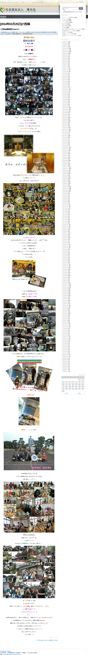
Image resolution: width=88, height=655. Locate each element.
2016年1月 (65, 242)
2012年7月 (65, 312)
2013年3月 (65, 298)
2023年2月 (65, 104)
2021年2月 (65, 144)
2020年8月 (65, 153)
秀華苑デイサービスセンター (70, 35)
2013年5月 (65, 295)
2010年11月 (65, 338)
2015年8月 (65, 251)
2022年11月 (65, 109)
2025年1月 (65, 66)
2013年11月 (65, 285)
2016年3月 (65, 239)
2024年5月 (65, 79)
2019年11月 (65, 168)
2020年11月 (65, 149)
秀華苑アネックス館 (67, 34)
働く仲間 (38, 32)
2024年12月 (65, 68)
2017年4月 (65, 218)
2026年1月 (65, 46)
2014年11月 (65, 266)
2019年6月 (65, 177)
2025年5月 (65, 60)
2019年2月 (65, 183)
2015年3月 (65, 259)
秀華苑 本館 (65, 32)
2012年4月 (65, 317)
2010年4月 (65, 348)
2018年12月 (65, 186)
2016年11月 (65, 226)
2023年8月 (65, 94)
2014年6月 (65, 274)
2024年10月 (65, 71)
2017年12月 (65, 205)
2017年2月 (65, 221)
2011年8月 (65, 328)
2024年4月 (65, 81)
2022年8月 (65, 114)
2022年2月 (65, 124)
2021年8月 (65, 134)
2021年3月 (65, 142)
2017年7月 (65, 213)
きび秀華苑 (65, 20)
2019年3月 (65, 182)
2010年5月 (65, 346)
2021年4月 (65, 140)
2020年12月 (65, 147)
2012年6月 (65, 313)
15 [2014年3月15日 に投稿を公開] (79, 384)
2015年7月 (65, 252)
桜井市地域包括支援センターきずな (71, 29)
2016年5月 (65, 236)
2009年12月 (65, 355)
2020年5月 (65, 158)
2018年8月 (65, 193)
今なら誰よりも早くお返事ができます (48, 640)
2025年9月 (65, 53)
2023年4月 (65, 101)
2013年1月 (65, 302)
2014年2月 (65, 280)
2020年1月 (65, 165)
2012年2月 (65, 320)
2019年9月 (65, 172)
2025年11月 (65, 50)
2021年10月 (65, 130)
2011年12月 (65, 323)
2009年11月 (65, 356)
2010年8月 (65, 343)
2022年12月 (65, 107)
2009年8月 (65, 359)
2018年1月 (65, 203)
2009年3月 (65, 368)
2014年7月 (65, 272)
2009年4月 (65, 366)
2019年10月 (65, 170)
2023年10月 (65, 91)
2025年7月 (65, 56)
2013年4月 (65, 297)
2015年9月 (65, 249)
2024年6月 (65, 78)
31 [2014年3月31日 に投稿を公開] (63, 391)
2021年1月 (65, 145)
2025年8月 (65, 55)
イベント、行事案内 (24, 32)
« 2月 (66, 393)
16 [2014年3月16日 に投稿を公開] (82, 384)
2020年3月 (65, 162)
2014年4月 (65, 277)
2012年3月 (65, 318)
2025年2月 (65, 65)
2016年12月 (65, 224)
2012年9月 (65, 308)
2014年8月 (65, 270)
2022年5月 (65, 119)
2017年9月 (65, 210)
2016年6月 (65, 234)
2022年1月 (65, 126)
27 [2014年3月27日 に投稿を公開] (73, 388)
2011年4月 (65, 333)
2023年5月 (65, 99)
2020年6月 (65, 157)
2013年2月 (65, 300)
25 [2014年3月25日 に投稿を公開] (66, 388)
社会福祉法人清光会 (5, 651)
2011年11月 (65, 325)
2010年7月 (65, 345)
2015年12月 (65, 244)
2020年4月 (65, 160)
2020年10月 (65, 150)
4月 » (79, 393)
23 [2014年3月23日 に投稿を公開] (82, 386)
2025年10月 (65, 51)
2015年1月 (65, 262)
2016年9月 (65, 229)
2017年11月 (65, 206)
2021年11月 (65, 129)
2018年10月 (65, 190)
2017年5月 (65, 216)
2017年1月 (65, 223)
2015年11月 (65, 246)
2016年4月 (65, 237)
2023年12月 (65, 88)
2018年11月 (65, 188)
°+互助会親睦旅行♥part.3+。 (10, 29)
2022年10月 (65, 111)
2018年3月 (65, 201)
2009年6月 (65, 363)
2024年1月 (65, 86)
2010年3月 (65, 350)
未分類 (49, 32)
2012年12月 (65, 303)
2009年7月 (65, 361)
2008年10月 (65, 371)
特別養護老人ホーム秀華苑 (8, 32)
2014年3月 (65, 279)
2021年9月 (65, 132)
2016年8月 (65, 231)
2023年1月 (65, 106)
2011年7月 (65, 330)
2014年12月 (65, 264)
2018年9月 (65, 191)
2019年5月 (65, 178)
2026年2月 (65, 45)
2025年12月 (65, 48)
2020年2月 (65, 163)
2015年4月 (65, 257)
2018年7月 (65, 195)
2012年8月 (65, 310)
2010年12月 (65, 336)
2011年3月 (65, 335)
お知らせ (33, 32)
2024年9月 (65, 73)
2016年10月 (65, 228)
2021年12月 (65, 127)
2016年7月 (65, 233)
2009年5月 (65, 364)
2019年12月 (65, 167)
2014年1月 (65, 282)
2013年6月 (65, 294)
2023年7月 (65, 96)
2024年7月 (65, 76)
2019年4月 (65, 180)
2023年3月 (65, 102)
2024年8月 (65, 74)
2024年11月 (65, 69)
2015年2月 (65, 261)
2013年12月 (65, 284)
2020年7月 (65, 155)
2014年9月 (65, 269)
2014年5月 (65, 275)
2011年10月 (65, 326)
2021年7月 (65, 135)
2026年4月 (65, 42)
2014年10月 (65, 267)
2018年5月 (65, 198)
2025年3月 (65, 63)
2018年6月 (65, 196)
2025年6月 (65, 58)
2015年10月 (65, 247)
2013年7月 (65, 292)
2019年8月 (65, 173)
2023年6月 (65, 97)
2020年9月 (65, 152)
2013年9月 (65, 289)
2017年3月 (65, 219)
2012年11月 (65, 305)
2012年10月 (65, 307)
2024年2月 (65, 84)
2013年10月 (65, 287)
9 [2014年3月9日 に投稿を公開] (82, 381)
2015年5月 (65, 256)
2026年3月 (65, 43)
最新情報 (44, 32)
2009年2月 (65, 369)
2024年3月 (65, 83)
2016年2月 (65, 241)
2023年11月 (65, 89)
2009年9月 (65, 358)
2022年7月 (65, 116)
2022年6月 (65, 117)
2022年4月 (65, 121)
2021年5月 (65, 139)
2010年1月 (65, 353)
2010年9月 (65, 341)
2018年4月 (65, 200)
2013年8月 (65, 290)
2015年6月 (65, 254)
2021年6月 (65, 137)
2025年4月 (65, 61)
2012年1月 (65, 322)
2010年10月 (65, 340)
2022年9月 (65, 112)
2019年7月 (65, 175)
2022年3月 (65, 122)
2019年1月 (65, 185)
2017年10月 (65, 208)
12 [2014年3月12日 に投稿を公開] (69, 384)
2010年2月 (65, 351)
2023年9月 (65, 93)
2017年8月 (65, 211)
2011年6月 (65, 331)
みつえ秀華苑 (65, 22)
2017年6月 (65, 214)
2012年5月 (65, 315)
